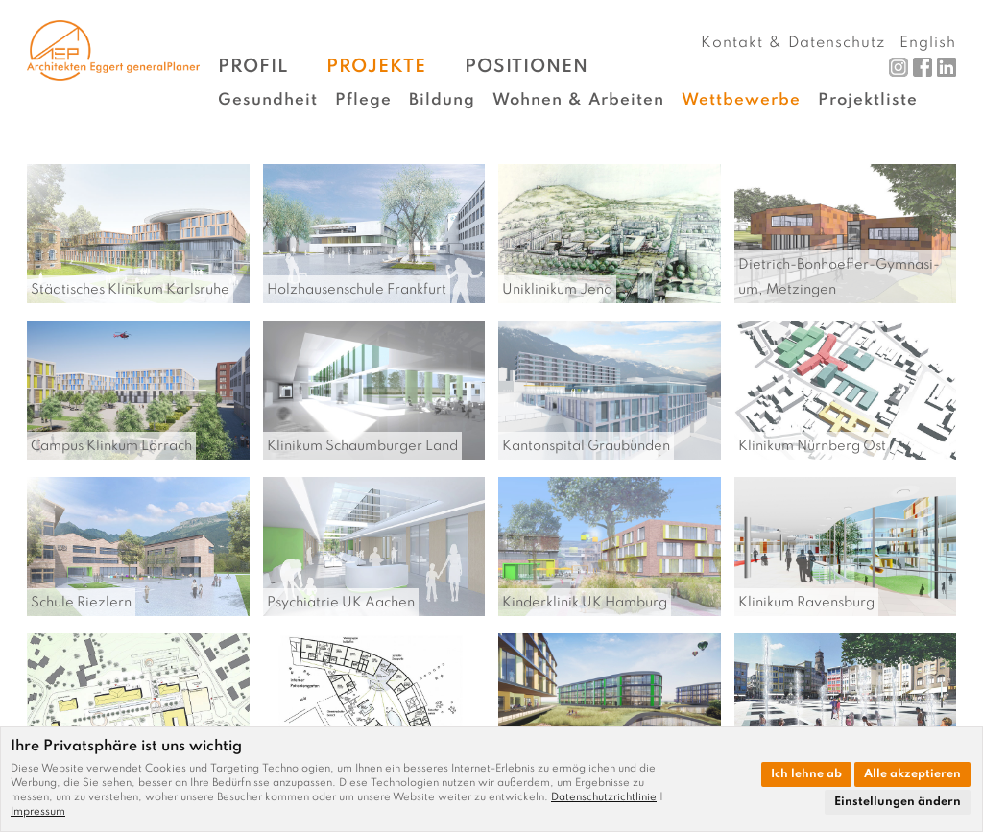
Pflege (363, 100)
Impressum (38, 812)
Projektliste (868, 100)
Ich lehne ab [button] (806, 774)
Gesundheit (268, 100)
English (927, 43)
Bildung (442, 100)
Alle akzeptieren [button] (912, 774)
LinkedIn (946, 67)
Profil (253, 67)
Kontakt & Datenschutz (793, 43)
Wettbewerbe (741, 100)
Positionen (526, 67)
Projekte (376, 67)
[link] (607, 797)
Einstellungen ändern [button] (897, 802)
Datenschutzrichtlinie (604, 797)
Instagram (898, 67)
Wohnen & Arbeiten (578, 100)
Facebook (922, 67)
